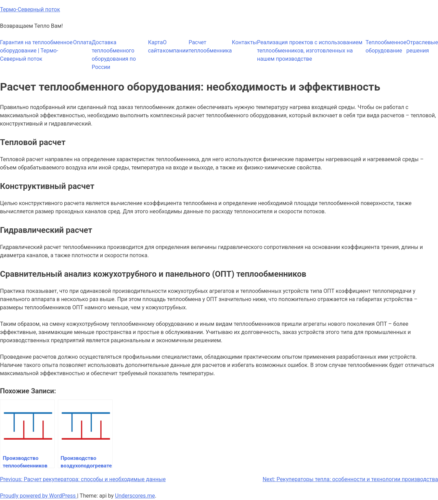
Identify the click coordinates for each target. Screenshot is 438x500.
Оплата (82, 42)
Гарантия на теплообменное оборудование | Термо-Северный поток (36, 50)
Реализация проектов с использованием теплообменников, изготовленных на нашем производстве (309, 50)
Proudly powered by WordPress (38, 495)
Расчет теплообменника (210, 46)
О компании (176, 46)
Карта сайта (155, 46)
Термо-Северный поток (30, 9)
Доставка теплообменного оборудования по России (114, 54)
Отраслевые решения (422, 46)
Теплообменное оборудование (385, 46)
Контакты (244, 42)
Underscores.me (135, 495)
